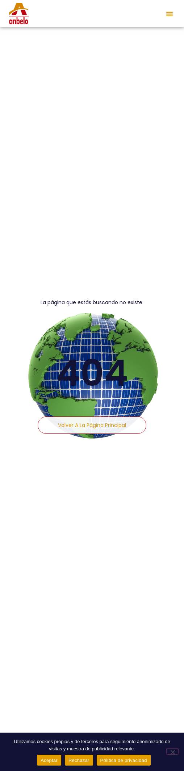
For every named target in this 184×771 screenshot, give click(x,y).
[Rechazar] (172, 751)
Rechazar (78, 760)
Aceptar (49, 760)
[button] (169, 13)
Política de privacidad (123, 760)
